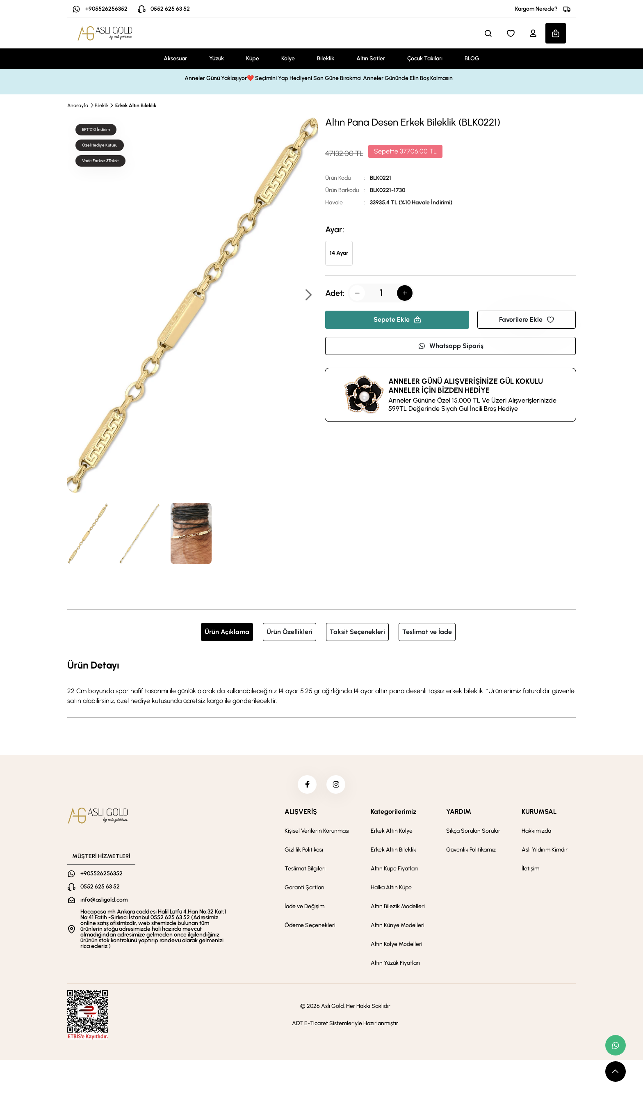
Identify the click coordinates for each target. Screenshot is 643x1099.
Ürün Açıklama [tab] (227, 632)
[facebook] (306, 785)
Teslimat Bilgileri (305, 870)
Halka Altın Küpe (391, 889)
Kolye (288, 58)
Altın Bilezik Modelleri (398, 908)
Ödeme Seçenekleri (310, 927)
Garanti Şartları (304, 889)
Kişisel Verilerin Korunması (317, 832)
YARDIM (458, 813)
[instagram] (336, 785)
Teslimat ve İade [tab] (427, 632)
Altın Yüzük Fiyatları (395, 965)
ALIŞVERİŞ (301, 813)
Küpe (252, 58)
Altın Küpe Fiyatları (394, 870)
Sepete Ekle (397, 319)
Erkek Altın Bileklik (135, 105)
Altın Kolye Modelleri (396, 946)
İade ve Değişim (304, 908)
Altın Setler (370, 58)
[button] (308, 296)
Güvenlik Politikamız (471, 851)
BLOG (472, 58)
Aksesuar (175, 58)
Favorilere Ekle (526, 319)
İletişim (530, 870)
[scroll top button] (615, 1071)
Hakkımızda (536, 832)
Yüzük (216, 58)
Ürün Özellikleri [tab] (289, 632)
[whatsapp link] (615, 1045)
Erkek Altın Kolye (392, 832)
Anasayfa (77, 105)
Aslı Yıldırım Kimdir (545, 851)
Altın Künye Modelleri (397, 927)
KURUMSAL (539, 813)
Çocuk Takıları (424, 58)
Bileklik (325, 58)
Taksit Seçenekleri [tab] (357, 632)
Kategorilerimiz (393, 813)
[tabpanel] (321, 681)
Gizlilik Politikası (304, 851)
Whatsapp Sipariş (450, 346)
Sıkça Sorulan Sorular (473, 832)
